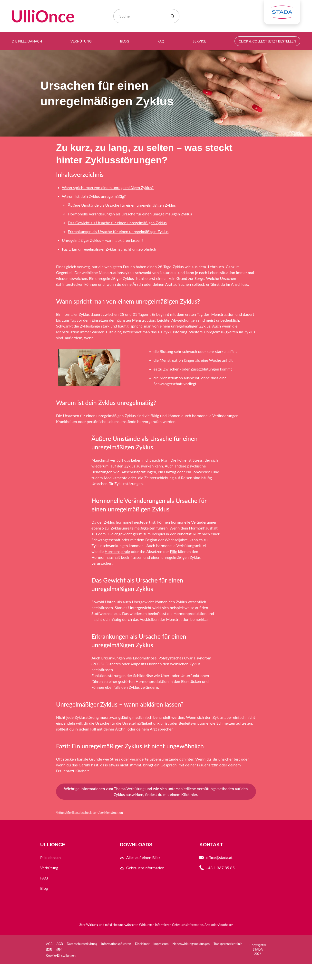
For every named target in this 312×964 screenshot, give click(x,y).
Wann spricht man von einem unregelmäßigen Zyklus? (108, 187)
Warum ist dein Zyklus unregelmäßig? (94, 196)
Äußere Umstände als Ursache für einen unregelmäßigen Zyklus (122, 205)
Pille (173, 551)
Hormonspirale (117, 551)
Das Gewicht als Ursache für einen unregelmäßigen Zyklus (117, 222)
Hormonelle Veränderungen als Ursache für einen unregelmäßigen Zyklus (130, 214)
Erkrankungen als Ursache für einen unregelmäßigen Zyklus (118, 231)
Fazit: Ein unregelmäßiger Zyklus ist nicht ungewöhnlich (109, 249)
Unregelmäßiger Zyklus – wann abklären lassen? (102, 240)
